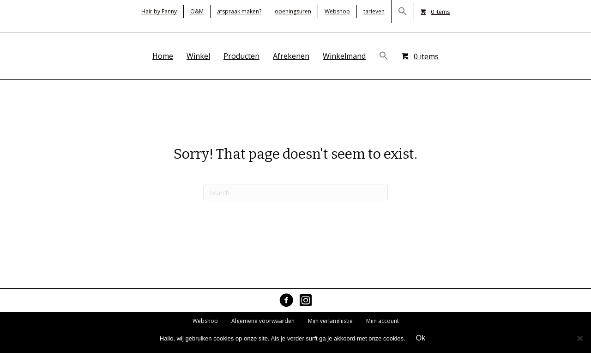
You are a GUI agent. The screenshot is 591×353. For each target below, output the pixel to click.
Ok (420, 338)
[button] (403, 11)
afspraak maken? (239, 11)
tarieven (374, 11)
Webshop (337, 11)
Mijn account (382, 321)
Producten (241, 56)
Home (162, 56)
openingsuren (293, 11)
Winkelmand (344, 56)
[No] (579, 338)
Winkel (198, 56)
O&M (197, 11)
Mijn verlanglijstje (330, 321)
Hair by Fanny (159, 11)
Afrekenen (291, 56)
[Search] (295, 192)
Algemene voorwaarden (263, 321)
